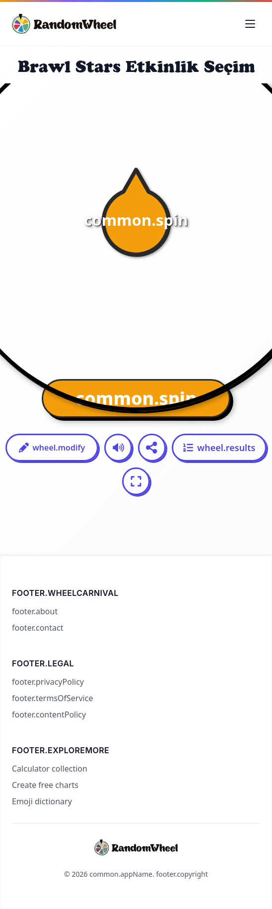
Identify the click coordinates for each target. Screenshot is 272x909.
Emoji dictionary (42, 801)
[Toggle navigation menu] (250, 24)
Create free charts (45, 784)
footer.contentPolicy (49, 714)
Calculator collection (49, 768)
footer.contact (37, 627)
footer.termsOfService (52, 698)
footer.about (35, 611)
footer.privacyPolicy (48, 681)
